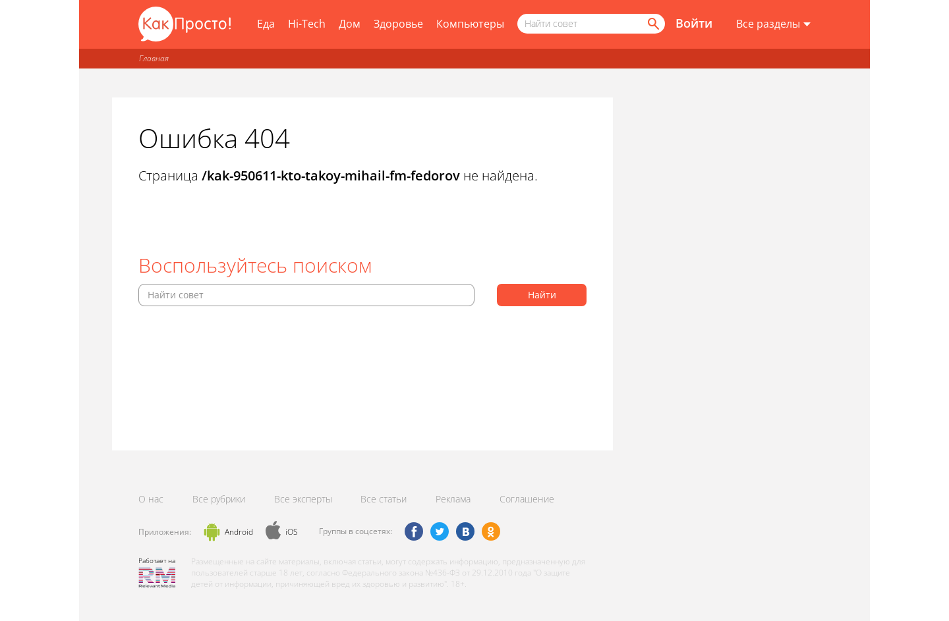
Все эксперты (303, 499)
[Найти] (652, 24)
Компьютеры (470, 23)
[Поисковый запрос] (591, 24)
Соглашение (527, 499)
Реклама (453, 499)
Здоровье (398, 23)
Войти (694, 23)
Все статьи (383, 499)
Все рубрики (218, 499)
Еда (266, 23)
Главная (154, 58)
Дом (349, 23)
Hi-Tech (307, 23)
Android (239, 531)
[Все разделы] (773, 24)
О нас (150, 499)
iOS (291, 531)
